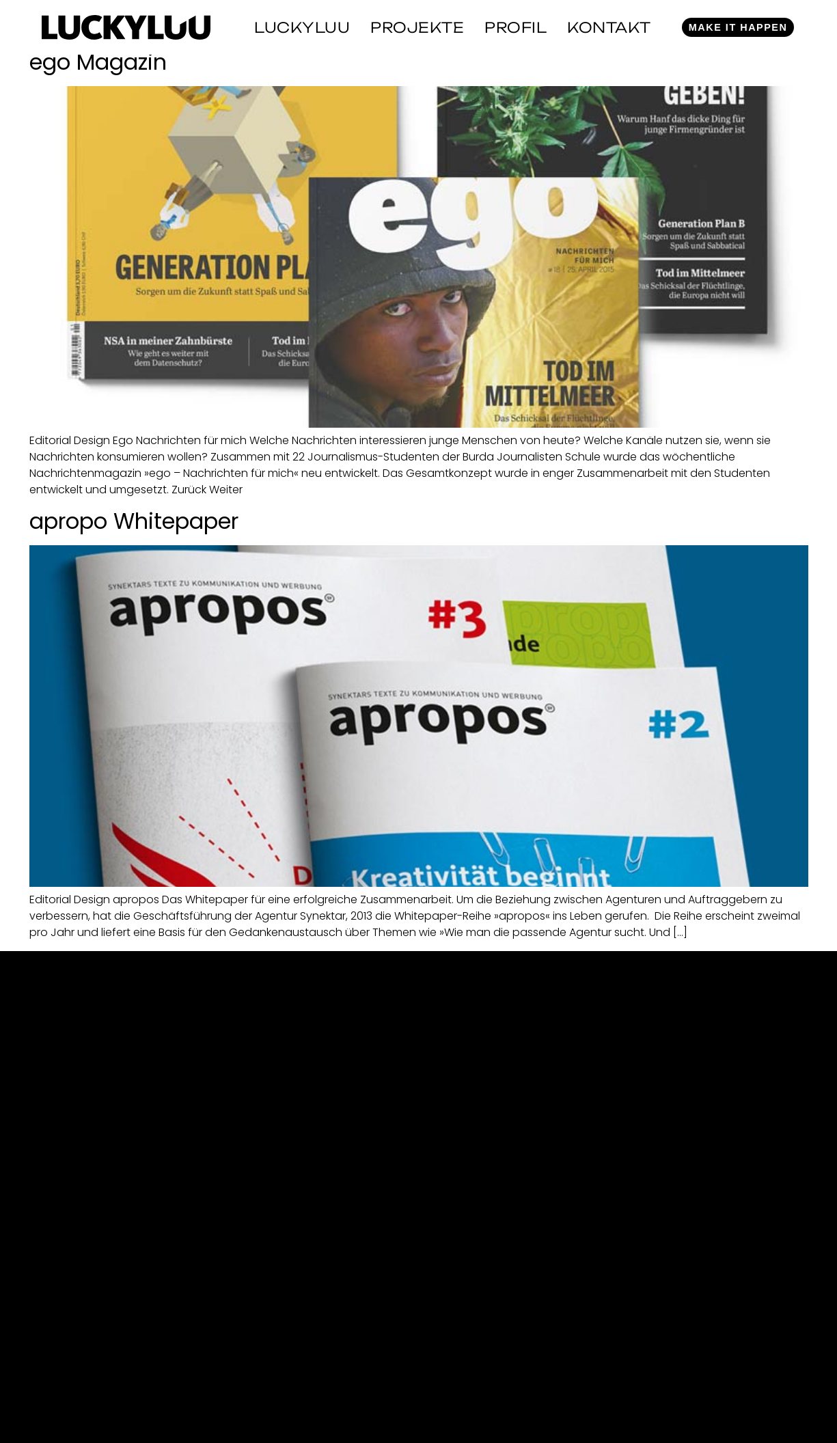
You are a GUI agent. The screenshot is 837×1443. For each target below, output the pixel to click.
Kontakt (609, 27)
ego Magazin (98, 61)
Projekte (417, 27)
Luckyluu (302, 27)
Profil (515, 27)
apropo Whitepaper (133, 521)
